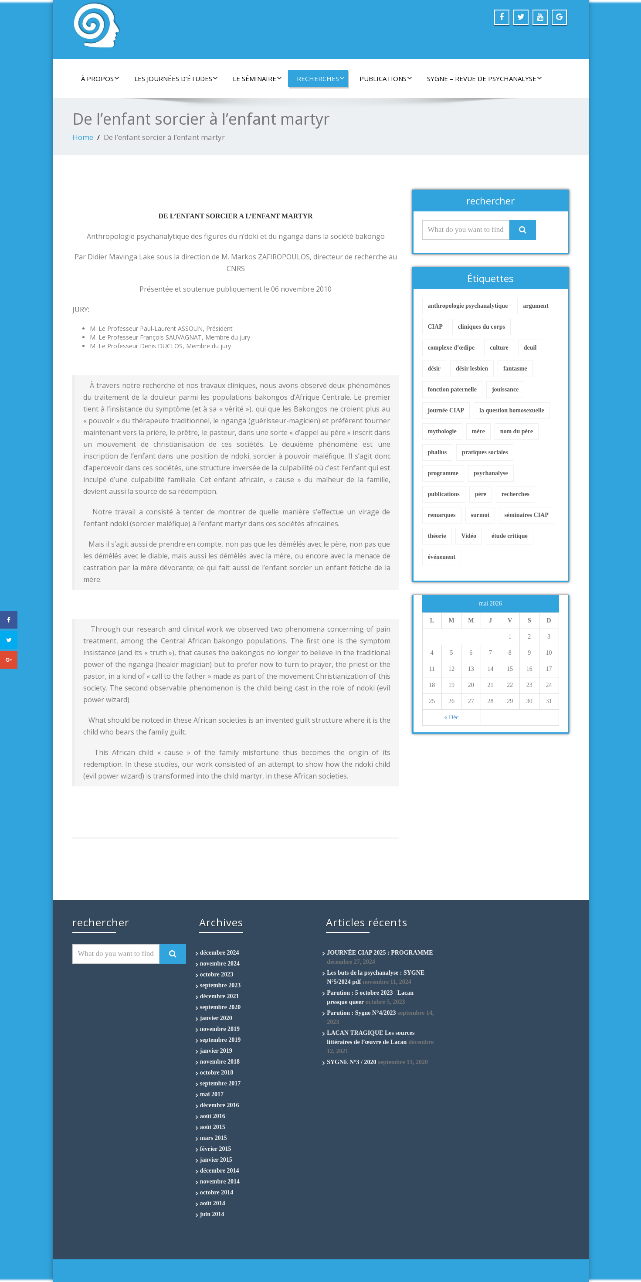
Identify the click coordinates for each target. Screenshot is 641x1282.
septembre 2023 (220, 985)
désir (434, 368)
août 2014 (212, 1203)
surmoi (480, 515)
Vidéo (468, 536)
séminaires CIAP (527, 515)
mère (478, 431)
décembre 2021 (219, 996)
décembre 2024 (219, 952)
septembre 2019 (220, 1040)
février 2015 (215, 1149)
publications (444, 494)
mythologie (442, 431)
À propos (100, 78)
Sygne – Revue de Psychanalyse (484, 78)
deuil (530, 347)
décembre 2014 (219, 1170)
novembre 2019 (220, 1029)
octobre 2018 (216, 1072)
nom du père (516, 431)
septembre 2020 (220, 1007)
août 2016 (212, 1116)
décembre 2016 (219, 1105)
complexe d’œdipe (451, 347)
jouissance (505, 389)
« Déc (451, 717)
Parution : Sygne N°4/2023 (361, 1013)
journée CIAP (446, 410)
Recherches (321, 78)
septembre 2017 (220, 1083)
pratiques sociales (485, 452)
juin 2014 (212, 1214)
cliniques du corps (481, 326)
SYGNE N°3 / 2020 (351, 1062)
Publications (386, 78)
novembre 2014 (220, 1181)
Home (82, 137)
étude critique (510, 536)
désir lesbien (472, 368)
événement (442, 557)
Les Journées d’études (176, 78)
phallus (437, 452)
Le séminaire (257, 78)
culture (499, 347)
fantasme (515, 368)
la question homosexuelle (511, 410)
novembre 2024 (220, 963)
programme (443, 473)
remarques (442, 515)
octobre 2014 (216, 1192)
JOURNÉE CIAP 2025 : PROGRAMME (380, 952)
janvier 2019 (216, 1050)
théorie (437, 536)
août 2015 (212, 1127)
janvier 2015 (216, 1159)
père (480, 494)
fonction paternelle (452, 389)
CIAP (435, 326)
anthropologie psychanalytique (468, 306)
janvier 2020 (216, 1018)
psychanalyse (491, 473)
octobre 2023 (216, 974)
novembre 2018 (220, 1061)
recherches (515, 494)
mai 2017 (212, 1094)
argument (535, 306)
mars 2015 (213, 1138)
